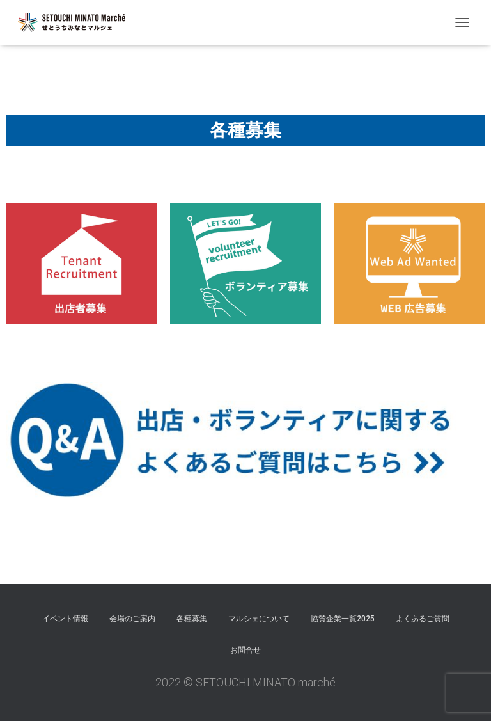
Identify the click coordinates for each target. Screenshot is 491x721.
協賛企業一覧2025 (343, 618)
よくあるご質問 (422, 618)
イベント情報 (65, 618)
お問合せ (245, 650)
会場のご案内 (132, 618)
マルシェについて (259, 618)
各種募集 (191, 618)
